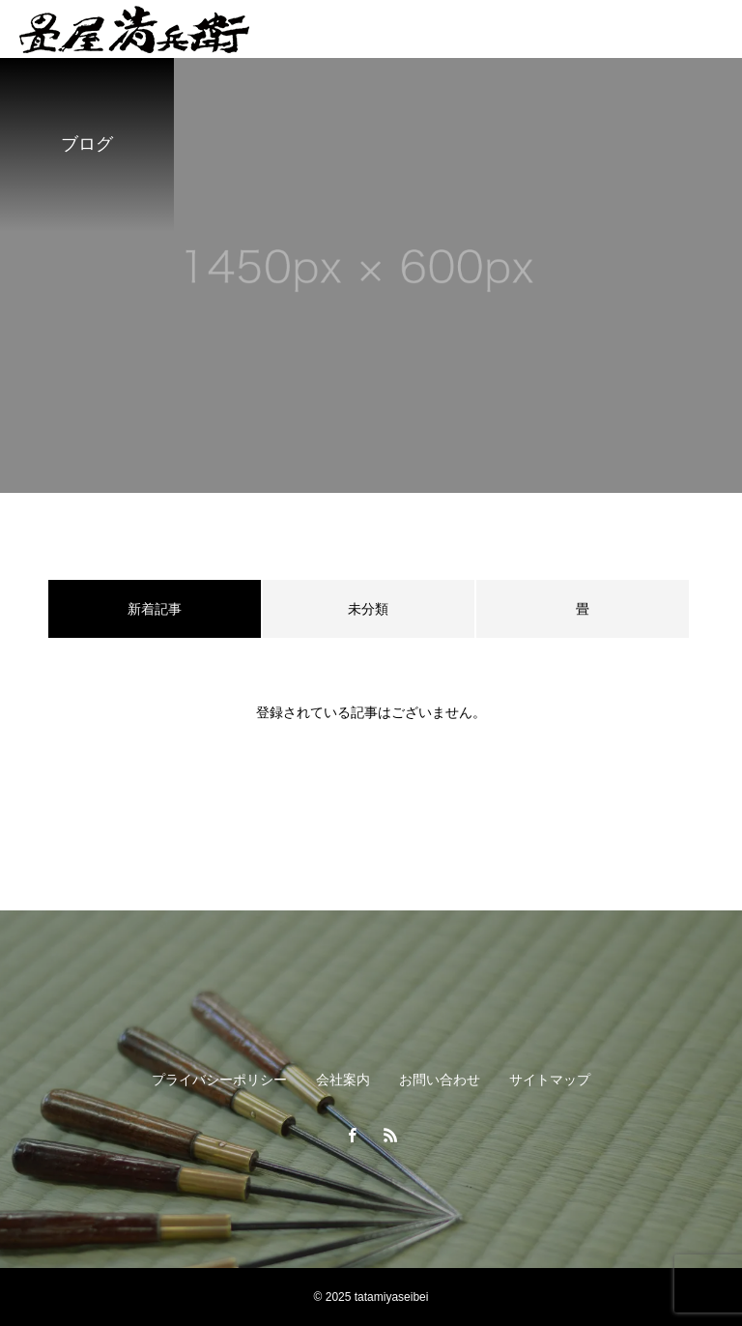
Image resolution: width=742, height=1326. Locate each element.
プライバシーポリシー (219, 1079)
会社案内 (343, 1079)
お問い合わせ (439, 1079)
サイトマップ (549, 1079)
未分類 (368, 609)
